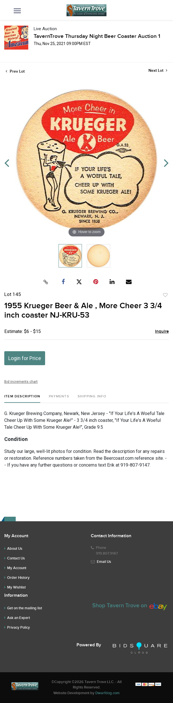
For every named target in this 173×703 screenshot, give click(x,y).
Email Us (104, 561)
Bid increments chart (21, 382)
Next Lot (157, 70)
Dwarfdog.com (107, 693)
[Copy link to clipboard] (46, 282)
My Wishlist (16, 587)
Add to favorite (165, 295)
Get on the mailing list (24, 608)
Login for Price (24, 358)
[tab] (22, 399)
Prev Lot (15, 71)
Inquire (162, 331)
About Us (14, 548)
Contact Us (16, 558)
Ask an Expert (18, 618)
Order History (18, 577)
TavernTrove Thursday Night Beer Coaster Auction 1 (97, 36)
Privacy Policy (18, 627)
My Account (16, 568)
